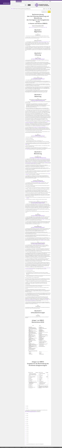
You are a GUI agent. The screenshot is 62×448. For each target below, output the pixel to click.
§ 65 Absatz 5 (47, 299)
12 (25, 429)
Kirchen (2, 447)
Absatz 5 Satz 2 (47, 162)
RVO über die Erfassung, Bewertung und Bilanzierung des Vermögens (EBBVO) (24, 8)
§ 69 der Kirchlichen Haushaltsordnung (38, 227)
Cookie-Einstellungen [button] (50, 447)
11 (25, 427)
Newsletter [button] (27, 447)
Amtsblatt (29, 1)
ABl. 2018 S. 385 (44, 27)
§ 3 (38, 246)
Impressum (31, 447)
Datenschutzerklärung (36, 447)
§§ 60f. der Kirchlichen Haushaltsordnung (38, 100)
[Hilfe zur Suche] (25, 5)
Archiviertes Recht (18, 1)
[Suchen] (29, 5)
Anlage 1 (39, 182)
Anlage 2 (26, 144)
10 (25, 425)
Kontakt (24, 447)
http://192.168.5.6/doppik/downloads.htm (31, 411)
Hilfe (45, 447)
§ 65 (44, 162)
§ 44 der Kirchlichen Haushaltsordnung (43, 41)
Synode (32, 1)
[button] (50, 1)
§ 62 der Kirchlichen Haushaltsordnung (38, 181)
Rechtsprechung (24, 1)
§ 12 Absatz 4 (27, 149)
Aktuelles (47, 1)
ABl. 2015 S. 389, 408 (32, 27)
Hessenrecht (12, 447)
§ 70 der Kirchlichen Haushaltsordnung (38, 243)
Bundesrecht (7, 447)
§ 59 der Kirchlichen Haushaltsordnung (38, 78)
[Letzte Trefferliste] (27, 5)
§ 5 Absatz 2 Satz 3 (42, 240)
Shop (44, 1)
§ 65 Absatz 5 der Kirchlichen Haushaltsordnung (38, 157)
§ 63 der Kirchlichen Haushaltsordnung (38, 215)
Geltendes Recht (13, 1)
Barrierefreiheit (42, 447)
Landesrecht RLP (17, 447)
